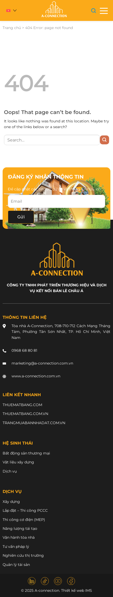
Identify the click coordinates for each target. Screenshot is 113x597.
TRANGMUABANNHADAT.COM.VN (34, 422)
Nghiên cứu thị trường (23, 555)
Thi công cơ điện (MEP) (24, 519)
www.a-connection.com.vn (36, 376)
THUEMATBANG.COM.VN (25, 413)
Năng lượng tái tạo (20, 528)
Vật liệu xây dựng (18, 462)
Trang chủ (12, 27)
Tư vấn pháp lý (16, 546)
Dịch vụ (10, 471)
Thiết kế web (72, 590)
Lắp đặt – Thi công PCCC (25, 510)
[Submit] (104, 140)
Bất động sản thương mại (26, 453)
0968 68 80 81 (24, 350)
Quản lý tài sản (16, 564)
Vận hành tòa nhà (19, 537)
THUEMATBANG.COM (22, 404)
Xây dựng (11, 501)
